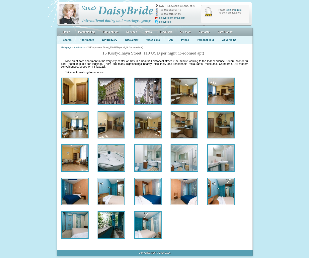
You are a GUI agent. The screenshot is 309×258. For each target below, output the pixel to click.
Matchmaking (86, 31)
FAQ (170, 39)
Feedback (166, 31)
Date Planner (225, 31)
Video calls (153, 39)
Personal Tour (205, 39)
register (238, 10)
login (228, 10)
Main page (66, 47)
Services (131, 31)
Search (67, 39)
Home (66, 31)
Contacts (204, 31)
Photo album (110, 31)
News (148, 31)
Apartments (87, 39)
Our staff (185, 31)
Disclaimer (131, 39)
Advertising (229, 39)
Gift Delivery (109, 39)
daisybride (165, 21)
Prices (185, 39)
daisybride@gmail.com (172, 17)
